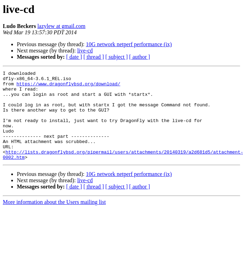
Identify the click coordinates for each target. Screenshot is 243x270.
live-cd (84, 51)
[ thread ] (93, 57)
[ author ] (139, 57)
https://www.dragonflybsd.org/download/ (68, 87)
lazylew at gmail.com (61, 26)
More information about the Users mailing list (54, 220)
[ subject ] (116, 57)
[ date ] (74, 57)
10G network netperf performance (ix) (129, 44)
